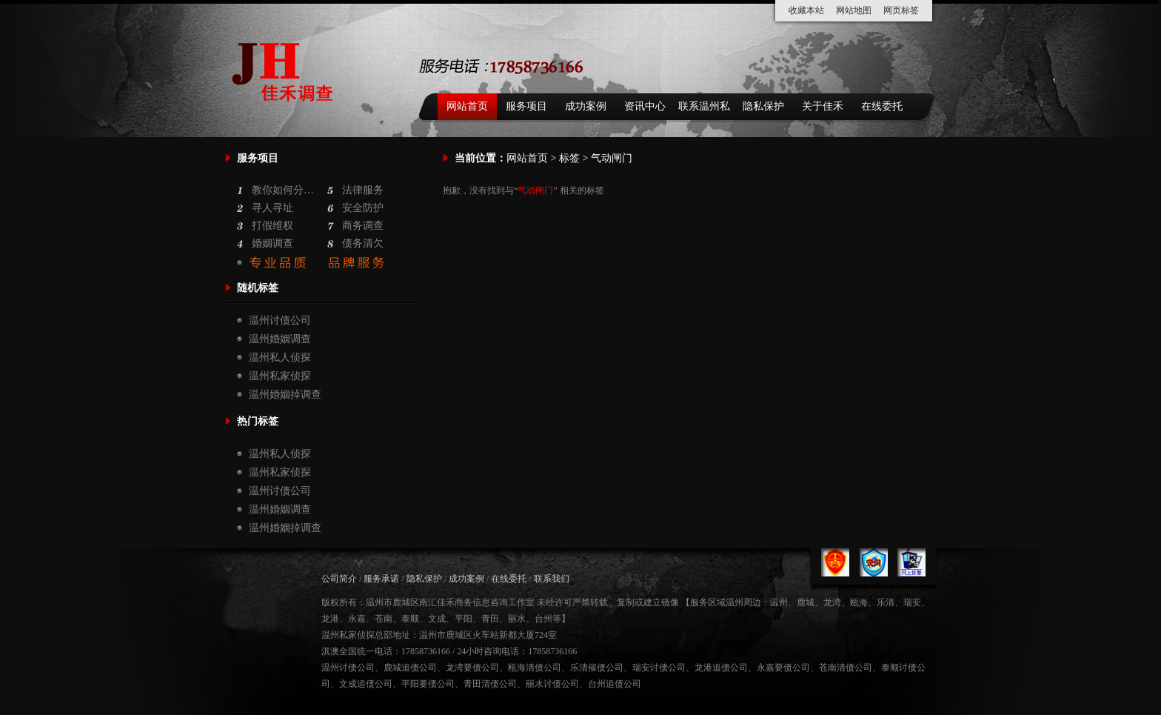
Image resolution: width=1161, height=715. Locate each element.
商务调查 (363, 225)
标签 (569, 158)
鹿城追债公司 (410, 667)
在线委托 (882, 106)
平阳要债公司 (428, 684)
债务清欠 (363, 243)
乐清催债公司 (596, 667)
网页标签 (901, 10)
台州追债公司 (614, 684)
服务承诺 (381, 578)
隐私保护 (763, 106)
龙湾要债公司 (472, 667)
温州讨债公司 (280, 320)
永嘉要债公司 (783, 667)
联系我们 (551, 578)
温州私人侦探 (280, 357)
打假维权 (272, 225)
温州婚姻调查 (280, 339)
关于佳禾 (822, 106)
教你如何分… (283, 190)
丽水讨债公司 (552, 684)
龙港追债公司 (721, 667)
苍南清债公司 (845, 667)
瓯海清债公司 (534, 667)
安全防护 (363, 207)
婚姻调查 (272, 243)
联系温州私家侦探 (704, 110)
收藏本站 (806, 10)
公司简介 (339, 578)
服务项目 (526, 106)
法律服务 (363, 190)
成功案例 (585, 106)
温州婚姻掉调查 (285, 394)
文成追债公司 (365, 684)
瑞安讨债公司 (659, 667)
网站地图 (853, 10)
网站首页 (467, 106)
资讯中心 (645, 106)
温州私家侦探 (280, 376)
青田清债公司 (490, 684)
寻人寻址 (272, 207)
